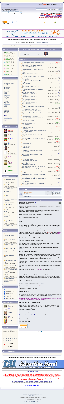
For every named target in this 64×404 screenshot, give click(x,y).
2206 (14, 289)
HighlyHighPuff (8, 73)
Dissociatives (25, 128)
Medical (24, 105)
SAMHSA (6, 84)
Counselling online (8, 117)
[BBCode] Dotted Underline (28, 98)
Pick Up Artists (8, 274)
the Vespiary (6, 86)
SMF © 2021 (32, 391)
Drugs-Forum (6, 102)
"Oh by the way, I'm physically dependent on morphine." (9, 280)
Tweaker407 (7, 65)
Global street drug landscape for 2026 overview (32, 89)
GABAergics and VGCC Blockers (30, 109)
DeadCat (10, 320)
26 (3, 340)
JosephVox (7, 62)
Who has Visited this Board (28, 92)
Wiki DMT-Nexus (7, 112)
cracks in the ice (7, 109)
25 (16, 338)
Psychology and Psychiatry (28, 120)
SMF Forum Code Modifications (29, 84)
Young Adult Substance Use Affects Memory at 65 (33, 110)
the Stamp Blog (7, 97)
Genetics (24, 139)
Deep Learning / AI (27, 143)
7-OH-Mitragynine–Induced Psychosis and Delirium (33, 62)
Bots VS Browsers (26, 83)
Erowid (5, 98)
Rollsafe (5, 93)
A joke (23, 114)
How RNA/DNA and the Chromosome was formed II (33, 138)
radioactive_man (12, 138)
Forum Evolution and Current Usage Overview (34, 200)
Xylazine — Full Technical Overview (30, 73)
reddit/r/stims (6, 105)
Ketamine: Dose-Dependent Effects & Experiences (33, 183)
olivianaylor (7, 56)
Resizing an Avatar (26, 146)
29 (10, 340)
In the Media (8, 184)
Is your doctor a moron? (10, 265)
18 (16, 336)
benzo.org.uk (6, 110)
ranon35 (7, 74)
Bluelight (5, 106)
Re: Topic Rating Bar (56, 192)
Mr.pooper (58, 178)
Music (7, 195)
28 (8, 340)
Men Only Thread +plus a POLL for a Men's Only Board (10, 250)
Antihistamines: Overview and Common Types (32, 154)
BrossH (6, 52)
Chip (10, 134)
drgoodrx (7, 70)
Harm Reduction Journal (9, 83)
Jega (10, 152)
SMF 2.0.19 (27, 391)
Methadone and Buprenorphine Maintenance (32, 168)
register (16, 9)
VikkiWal (7, 64)
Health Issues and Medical (28, 68)
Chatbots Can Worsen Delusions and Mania (31, 142)
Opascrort (7, 68)
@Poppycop (49, 232)
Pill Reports (6, 91)
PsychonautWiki (7, 100)
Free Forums (29, 394)
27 (6, 340)
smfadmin (11, 130)
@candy (59, 233)
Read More (58, 329)
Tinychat (5, 96)
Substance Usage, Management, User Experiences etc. (9, 190)
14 (8, 336)
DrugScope (6, 88)
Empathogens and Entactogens (29, 177)
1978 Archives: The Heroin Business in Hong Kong (33, 171)
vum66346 (7, 58)
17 (14, 336)
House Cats (6, 123)
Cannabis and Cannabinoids (29, 164)
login (13, 9)
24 (14, 338)
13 (6, 336)
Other (24, 75)
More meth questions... (27, 103)
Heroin (24, 172)
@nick (59, 232)
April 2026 (10, 330)
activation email (12, 10)
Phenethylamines (9, 225)
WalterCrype (7, 61)
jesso (10, 166)
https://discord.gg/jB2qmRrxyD (42, 42)
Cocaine (24, 136)
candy (10, 162)
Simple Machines (37, 391)
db (5, 55)
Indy (59, 107)
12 (3, 336)
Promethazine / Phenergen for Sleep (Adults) (32, 150)
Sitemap (33, 394)
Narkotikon (10, 312)
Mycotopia (6, 101)
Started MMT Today (9, 244)
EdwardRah (7, 67)
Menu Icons (24, 95)
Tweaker (5, 107)
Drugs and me (7, 94)
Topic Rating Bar (27, 192)
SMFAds (24, 394)
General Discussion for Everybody (30, 116)
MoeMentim (11, 147)
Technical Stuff (26, 147)
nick (10, 156)
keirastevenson (8, 53)
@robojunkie (41, 283)
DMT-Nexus (6, 111)
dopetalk (5, 5)
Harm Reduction (7, 87)
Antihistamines (26, 151)
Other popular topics (27, 196)
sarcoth (6, 71)
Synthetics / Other (26, 63)
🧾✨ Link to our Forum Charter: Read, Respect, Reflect (50, 13)
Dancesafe (6, 89)
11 (16, 334)
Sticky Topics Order (26, 100)
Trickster (11, 170)
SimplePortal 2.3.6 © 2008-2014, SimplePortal (32, 401)
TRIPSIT (5, 92)
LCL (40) (7, 347)
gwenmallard (8, 59)
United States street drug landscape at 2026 (31, 80)
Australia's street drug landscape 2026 (30, 86)
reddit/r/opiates (7, 103)
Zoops (9, 316)
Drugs (24, 82)
